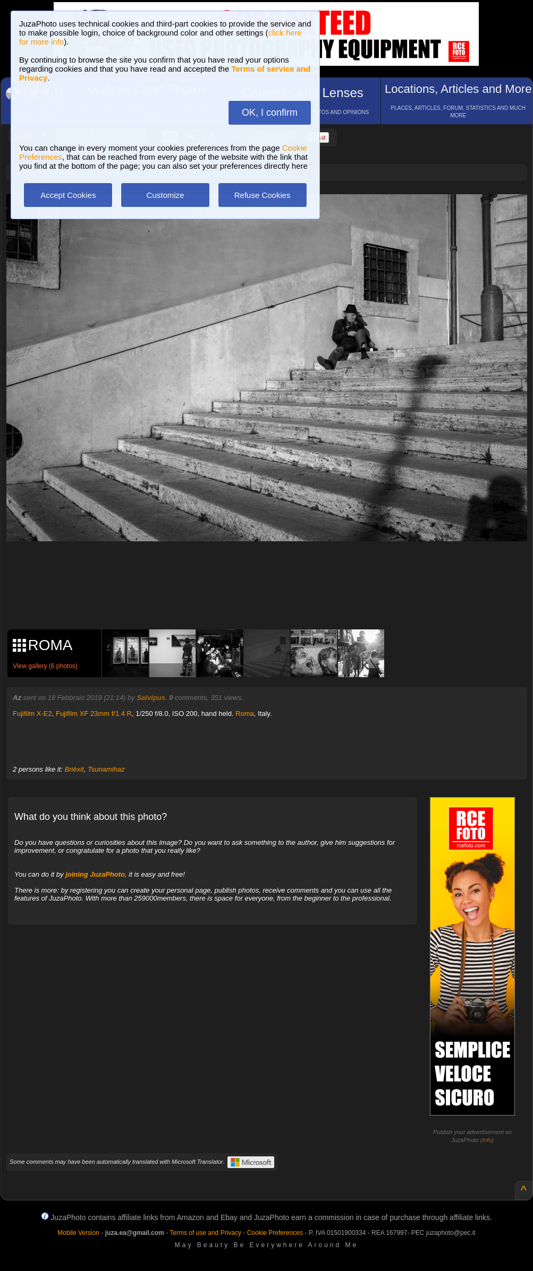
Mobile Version (78, 1233)
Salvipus (151, 698)
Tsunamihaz (106, 769)
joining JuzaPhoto (95, 874)
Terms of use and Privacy (205, 1233)
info (487, 1140)
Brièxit (74, 769)
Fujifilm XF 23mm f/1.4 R (94, 713)
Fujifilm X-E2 (32, 713)
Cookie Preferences (275, 1233)
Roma (244, 713)
